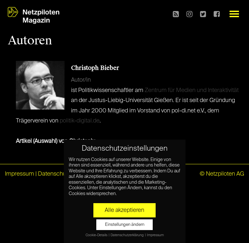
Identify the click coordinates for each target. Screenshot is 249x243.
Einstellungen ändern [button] (124, 225)
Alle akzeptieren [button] (124, 210)
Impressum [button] (155, 235)
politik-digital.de (80, 121)
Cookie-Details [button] (97, 235)
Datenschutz (54, 174)
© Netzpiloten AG (222, 174)
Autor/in (81, 80)
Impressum (19, 174)
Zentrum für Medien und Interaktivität (192, 90)
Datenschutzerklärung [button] (127, 235)
